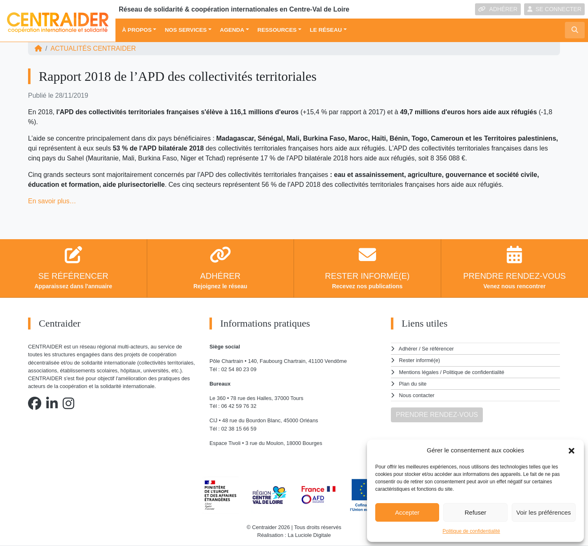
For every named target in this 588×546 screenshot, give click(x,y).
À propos (137, 30)
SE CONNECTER (554, 9)
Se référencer (438, 349)
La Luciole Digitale (309, 535)
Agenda (232, 30)
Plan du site (413, 384)
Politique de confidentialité (471, 531)
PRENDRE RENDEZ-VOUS (437, 414)
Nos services (186, 30)
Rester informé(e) (419, 360)
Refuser (476, 512)
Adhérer (408, 349)
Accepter (407, 512)
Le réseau (326, 30)
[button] (571, 450)
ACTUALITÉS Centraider (93, 48)
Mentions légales (419, 372)
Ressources (276, 30)
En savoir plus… (52, 201)
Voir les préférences (543, 512)
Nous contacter (417, 395)
